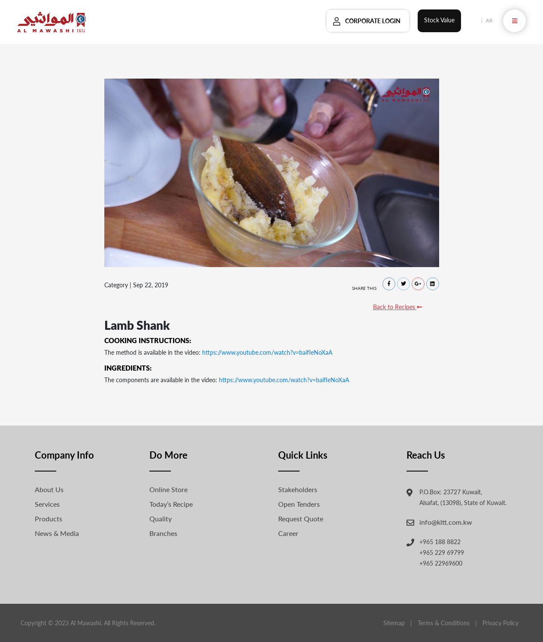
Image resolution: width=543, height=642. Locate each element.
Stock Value (439, 20)
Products (48, 518)
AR (489, 20)
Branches (163, 533)
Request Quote (300, 518)
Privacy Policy (500, 623)
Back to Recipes (397, 306)
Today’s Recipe (171, 504)
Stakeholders (297, 489)
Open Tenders (299, 504)
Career (288, 533)
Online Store (168, 489)
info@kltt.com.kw (445, 522)
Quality (160, 518)
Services (47, 504)
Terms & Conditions (444, 623)
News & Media (57, 533)
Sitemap (394, 623)
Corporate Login (372, 20)
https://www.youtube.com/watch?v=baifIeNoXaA (267, 352)
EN (475, 20)
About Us (49, 489)
